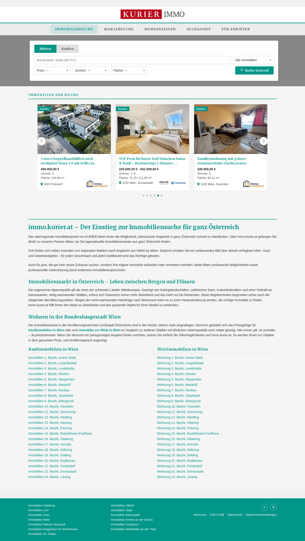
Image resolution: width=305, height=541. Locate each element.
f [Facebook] (264, 507)
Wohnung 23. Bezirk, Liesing (177, 477)
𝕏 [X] (273, 507)
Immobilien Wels (39, 519)
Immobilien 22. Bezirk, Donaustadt (52, 471)
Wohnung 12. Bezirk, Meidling (178, 417)
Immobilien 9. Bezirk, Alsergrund (51, 401)
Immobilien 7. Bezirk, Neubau (49, 390)
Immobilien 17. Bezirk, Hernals (49, 444)
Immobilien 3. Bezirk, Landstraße (51, 368)
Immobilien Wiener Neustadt (46, 524)
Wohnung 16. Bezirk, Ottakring (178, 439)
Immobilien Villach (123, 505)
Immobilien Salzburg (41, 505)
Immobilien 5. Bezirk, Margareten (51, 379)
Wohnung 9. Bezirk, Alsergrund (179, 401)
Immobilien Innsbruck (125, 524)
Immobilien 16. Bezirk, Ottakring (50, 439)
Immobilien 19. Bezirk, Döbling (49, 455)
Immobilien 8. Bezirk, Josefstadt (50, 395)
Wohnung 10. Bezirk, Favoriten (178, 406)
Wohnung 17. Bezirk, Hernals (177, 444)
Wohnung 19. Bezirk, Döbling (177, 455)
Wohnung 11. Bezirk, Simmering (180, 412)
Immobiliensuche (74, 29)
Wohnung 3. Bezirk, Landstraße (179, 368)
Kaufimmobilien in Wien (46, 330)
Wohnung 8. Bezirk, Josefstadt (178, 395)
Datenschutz (234, 514)
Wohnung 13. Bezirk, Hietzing (178, 422)
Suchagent (199, 29)
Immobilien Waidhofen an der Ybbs (133, 529)
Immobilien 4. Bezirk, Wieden (48, 374)
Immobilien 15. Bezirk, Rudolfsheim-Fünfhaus (60, 433)
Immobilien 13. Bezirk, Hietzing (50, 422)
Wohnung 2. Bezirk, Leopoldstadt (180, 363)
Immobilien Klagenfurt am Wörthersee (53, 529)
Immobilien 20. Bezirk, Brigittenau (52, 460)
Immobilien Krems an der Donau (132, 519)
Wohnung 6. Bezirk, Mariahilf (177, 385)
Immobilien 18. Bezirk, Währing (50, 450)
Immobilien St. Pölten (42, 534)
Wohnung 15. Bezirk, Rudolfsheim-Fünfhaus (188, 433)
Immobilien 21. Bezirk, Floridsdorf (51, 466)
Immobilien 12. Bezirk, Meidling (50, 417)
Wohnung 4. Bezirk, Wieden (176, 374)
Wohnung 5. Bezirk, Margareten (179, 379)
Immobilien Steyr (122, 510)
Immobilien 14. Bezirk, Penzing (50, 428)
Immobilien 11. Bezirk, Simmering (52, 412)
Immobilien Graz (39, 515)
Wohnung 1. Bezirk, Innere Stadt (180, 357)
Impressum (200, 514)
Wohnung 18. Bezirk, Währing (178, 450)
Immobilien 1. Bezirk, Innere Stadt (52, 357)
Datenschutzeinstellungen (261, 514)
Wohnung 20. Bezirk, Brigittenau (180, 460)
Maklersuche (119, 29)
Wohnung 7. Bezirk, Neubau (177, 390)
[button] (41, 141)
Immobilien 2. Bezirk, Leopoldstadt (52, 363)
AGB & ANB (217, 514)
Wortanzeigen (160, 29)
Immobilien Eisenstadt (125, 515)
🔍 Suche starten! (254, 70)
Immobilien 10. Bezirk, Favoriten (51, 406)
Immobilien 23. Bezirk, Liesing (49, 477)
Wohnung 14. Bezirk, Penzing (178, 428)
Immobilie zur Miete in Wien (99, 330)
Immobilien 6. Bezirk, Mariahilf (49, 385)
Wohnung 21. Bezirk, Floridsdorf (179, 466)
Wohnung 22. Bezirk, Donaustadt (180, 471)
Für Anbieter (235, 29)
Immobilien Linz (38, 510)
